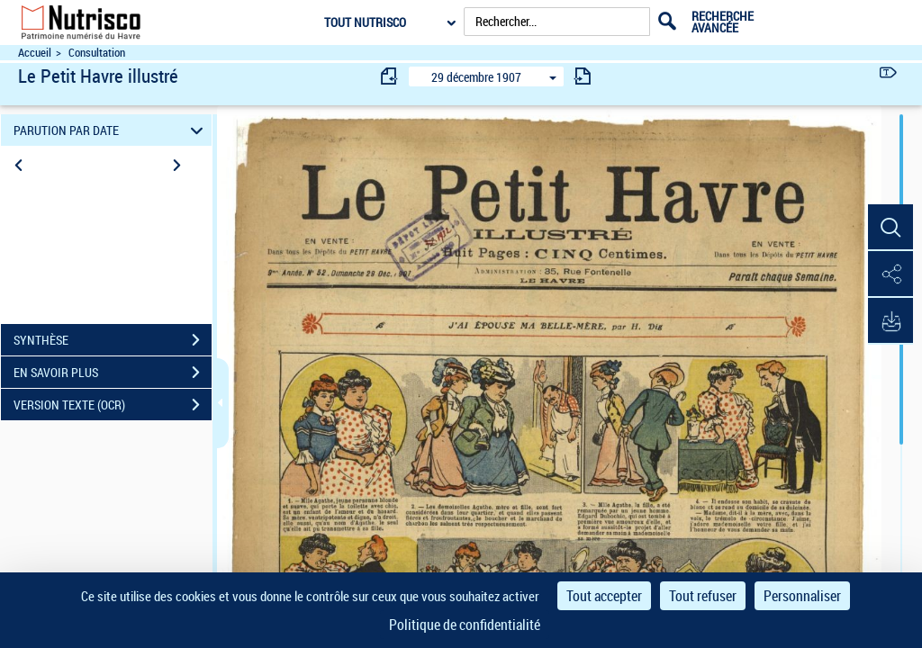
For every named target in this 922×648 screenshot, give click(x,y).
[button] (890, 227)
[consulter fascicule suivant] (582, 76)
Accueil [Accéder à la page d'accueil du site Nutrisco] (34, 52)
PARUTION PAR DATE (111, 130)
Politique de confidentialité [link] (464, 624)
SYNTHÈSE (113, 340)
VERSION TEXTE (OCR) (113, 405)
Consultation (96, 52)
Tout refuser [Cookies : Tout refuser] (703, 596)
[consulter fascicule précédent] (390, 76)
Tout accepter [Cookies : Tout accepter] (604, 596)
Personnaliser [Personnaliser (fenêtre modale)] (802, 596)
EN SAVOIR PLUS (113, 372)
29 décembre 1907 (476, 77)
